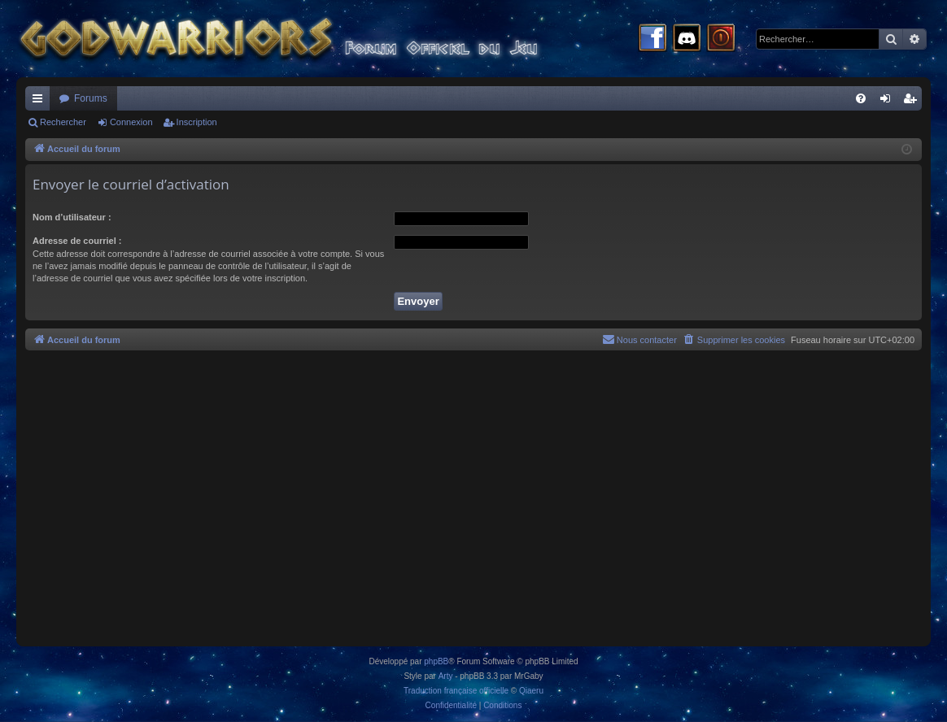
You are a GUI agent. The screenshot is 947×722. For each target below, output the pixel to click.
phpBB (436, 661)
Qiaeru (531, 690)
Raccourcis (41, 102)
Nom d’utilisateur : (72, 217)
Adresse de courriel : (77, 241)
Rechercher (63, 122)
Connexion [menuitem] (888, 102)
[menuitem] (861, 98)
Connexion (131, 122)
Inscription (197, 122)
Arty (446, 676)
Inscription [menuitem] (913, 102)
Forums (90, 98)
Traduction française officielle (456, 690)
